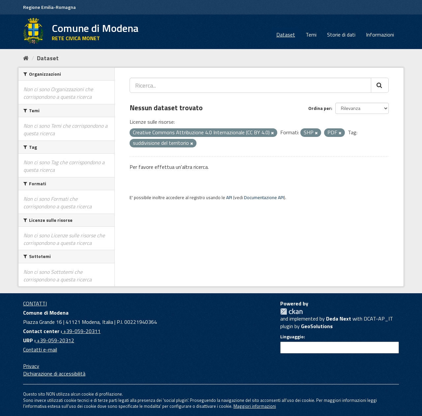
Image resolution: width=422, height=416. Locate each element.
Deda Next (338, 319)
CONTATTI (35, 303)
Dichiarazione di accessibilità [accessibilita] (54, 373)
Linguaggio (292, 336)
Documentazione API (264, 197)
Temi (311, 35)
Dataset (285, 35)
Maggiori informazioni (254, 406)
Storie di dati (341, 35)
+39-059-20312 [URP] (55, 340)
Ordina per (319, 108)
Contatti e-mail (40, 349)
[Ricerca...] (250, 85)
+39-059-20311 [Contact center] (81, 331)
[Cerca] (380, 85)
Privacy (31, 366)
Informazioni (380, 35)
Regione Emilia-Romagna (49, 7)
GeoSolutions (317, 326)
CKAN (291, 311)
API (229, 197)
